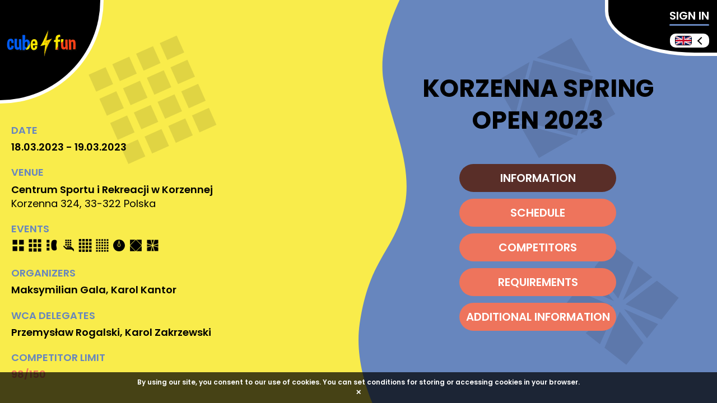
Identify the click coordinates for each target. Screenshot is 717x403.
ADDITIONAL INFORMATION (538, 317)
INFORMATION (538, 178)
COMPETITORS (538, 247)
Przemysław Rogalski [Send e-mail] (65, 332)
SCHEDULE (537, 213)
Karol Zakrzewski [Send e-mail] (168, 332)
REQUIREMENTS (538, 282)
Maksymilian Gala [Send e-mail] (58, 290)
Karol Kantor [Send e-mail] (143, 290)
